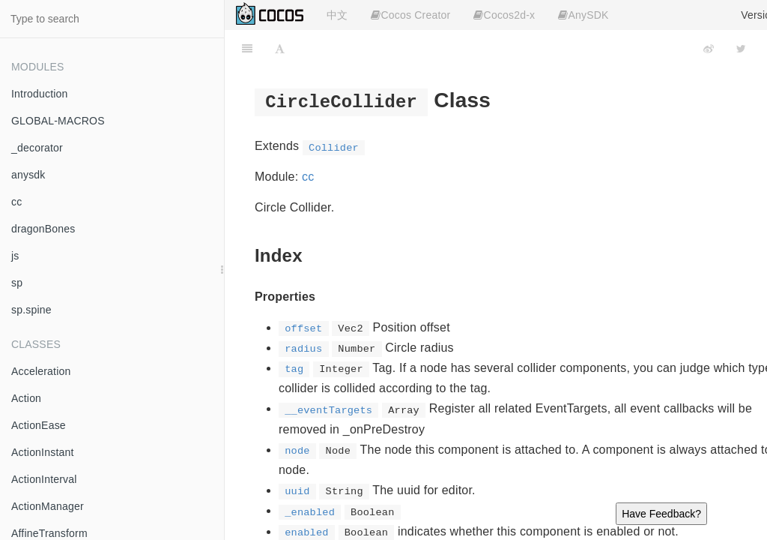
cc (16, 202)
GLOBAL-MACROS (58, 121)
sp (16, 283)
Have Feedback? (661, 514)
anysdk (28, 175)
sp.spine (31, 310)
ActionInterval (44, 479)
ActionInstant (42, 452)
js (15, 256)
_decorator (37, 148)
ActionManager (47, 506)
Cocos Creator (410, 15)
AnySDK (583, 15)
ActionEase (38, 425)
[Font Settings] (280, 49)
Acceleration (40, 371)
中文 (337, 15)
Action (26, 398)
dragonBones (43, 229)
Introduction (39, 94)
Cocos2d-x (504, 15)
